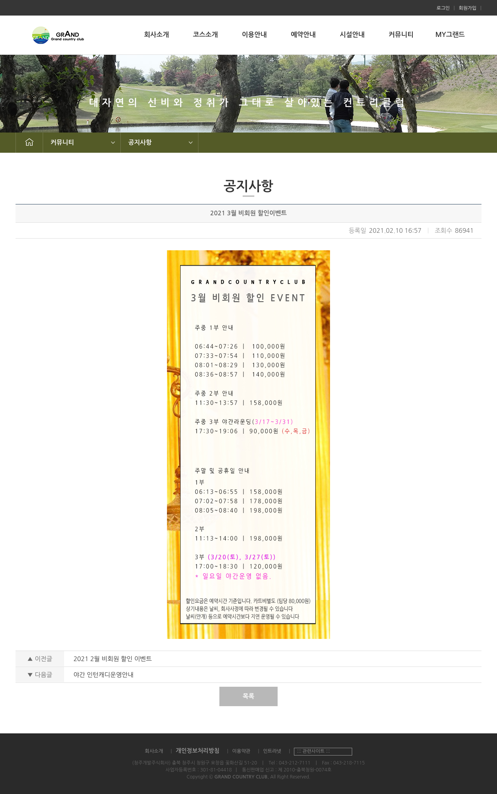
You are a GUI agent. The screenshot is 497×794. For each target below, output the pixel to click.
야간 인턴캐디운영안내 (103, 675)
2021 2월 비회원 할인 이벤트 (112, 659)
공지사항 (140, 142)
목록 (248, 696)
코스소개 (205, 34)
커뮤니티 (401, 34)
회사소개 (156, 34)
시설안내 (352, 34)
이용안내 (254, 34)
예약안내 (303, 34)
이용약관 (241, 751)
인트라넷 (272, 751)
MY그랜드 (450, 34)
